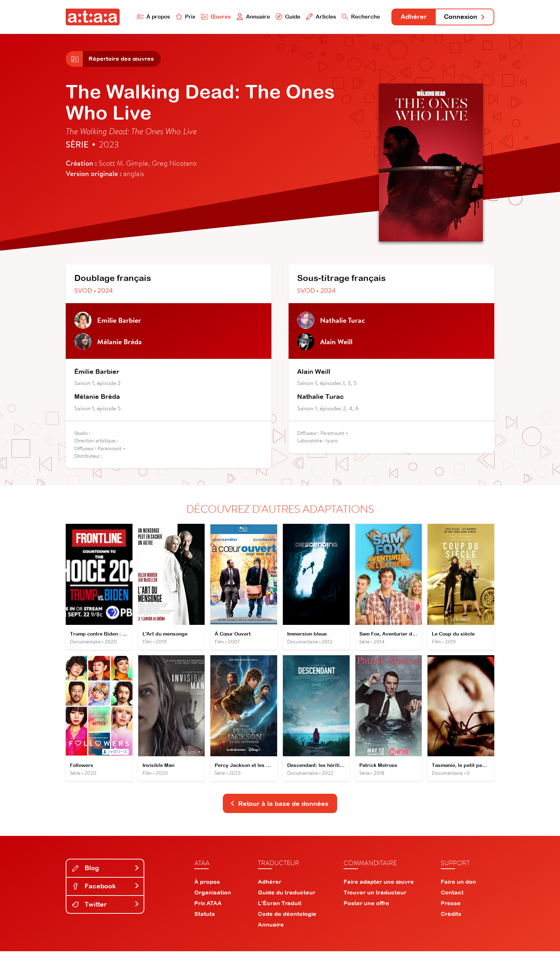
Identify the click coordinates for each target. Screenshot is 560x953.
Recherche (360, 16)
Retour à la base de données (279, 804)
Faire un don (458, 883)
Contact (452, 894)
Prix (184, 16)
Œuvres (215, 16)
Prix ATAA (208, 905)
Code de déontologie (287, 915)
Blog (105, 869)
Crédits (451, 915)
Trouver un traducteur (375, 894)
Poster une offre (366, 905)
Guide (286, 16)
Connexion (464, 17)
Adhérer (413, 17)
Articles (320, 16)
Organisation (212, 894)
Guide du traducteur (286, 894)
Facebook (105, 887)
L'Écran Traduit (279, 905)
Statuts (204, 915)
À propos (152, 16)
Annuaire (252, 16)
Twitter (105, 905)
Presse (451, 905)
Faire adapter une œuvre (379, 883)
